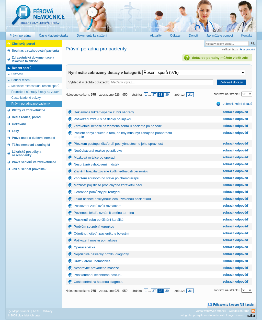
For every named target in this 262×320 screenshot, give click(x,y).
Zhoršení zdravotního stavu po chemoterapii (106, 178)
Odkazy (47, 311)
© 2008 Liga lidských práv (24, 315)
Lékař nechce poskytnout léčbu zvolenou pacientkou (112, 199)
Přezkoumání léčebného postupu (98, 275)
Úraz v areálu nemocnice (92, 261)
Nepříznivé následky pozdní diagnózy (101, 254)
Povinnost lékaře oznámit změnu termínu (104, 213)
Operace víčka (84, 247)
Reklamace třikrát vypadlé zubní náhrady (104, 112)
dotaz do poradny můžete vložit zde (220, 58)
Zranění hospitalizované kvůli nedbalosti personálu (111, 171)
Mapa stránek (21, 311)
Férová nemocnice (37, 17)
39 (167, 94)
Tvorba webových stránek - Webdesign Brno (221, 310)
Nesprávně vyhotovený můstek (96, 164)
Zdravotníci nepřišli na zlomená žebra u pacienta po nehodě (118, 126)
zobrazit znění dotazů (237, 104)
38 (160, 94)
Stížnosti (17, 74)
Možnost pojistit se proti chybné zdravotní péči (108, 185)
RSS (36, 311)
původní (250, 49)
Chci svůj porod (23, 44)
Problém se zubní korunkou (94, 226)
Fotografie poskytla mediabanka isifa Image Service (212, 315)
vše (190, 94)
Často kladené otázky (26, 98)
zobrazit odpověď (235, 112)
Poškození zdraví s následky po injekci (102, 119)
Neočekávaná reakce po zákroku (98, 150)
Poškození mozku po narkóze (96, 240)
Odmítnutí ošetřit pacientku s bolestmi (101, 233)
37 (154, 94)
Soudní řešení (21, 80)
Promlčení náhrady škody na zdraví (36, 92)
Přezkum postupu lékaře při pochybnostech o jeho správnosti (119, 144)
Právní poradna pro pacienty (31, 103)
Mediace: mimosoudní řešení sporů (35, 86)
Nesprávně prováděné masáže (96, 268)
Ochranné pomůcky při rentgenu (97, 192)
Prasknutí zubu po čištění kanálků (98, 220)
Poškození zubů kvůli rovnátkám (97, 206)
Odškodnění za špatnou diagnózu (98, 282)
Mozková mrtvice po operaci (94, 157)
